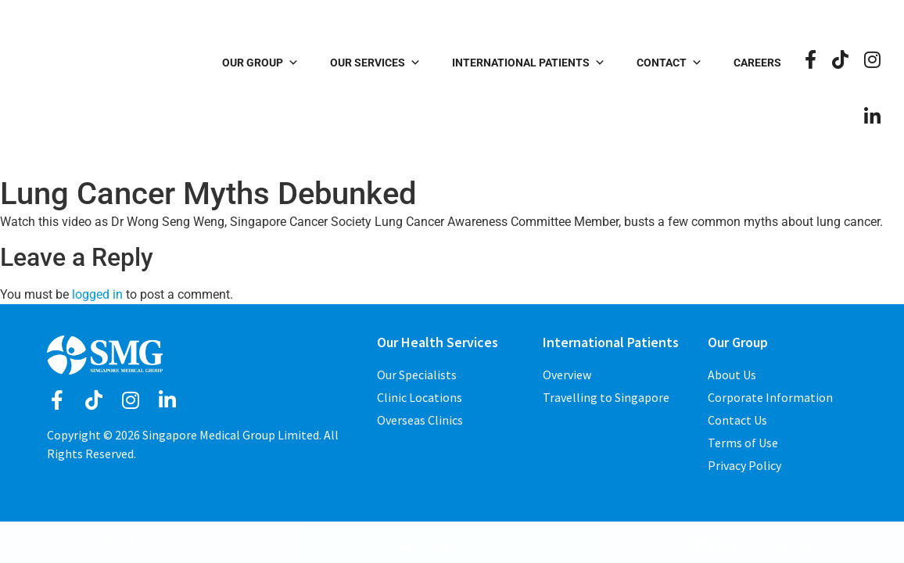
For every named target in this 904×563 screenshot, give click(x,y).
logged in (97, 294)
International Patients (528, 62)
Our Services (375, 62)
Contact (669, 62)
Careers (757, 62)
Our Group (260, 62)
